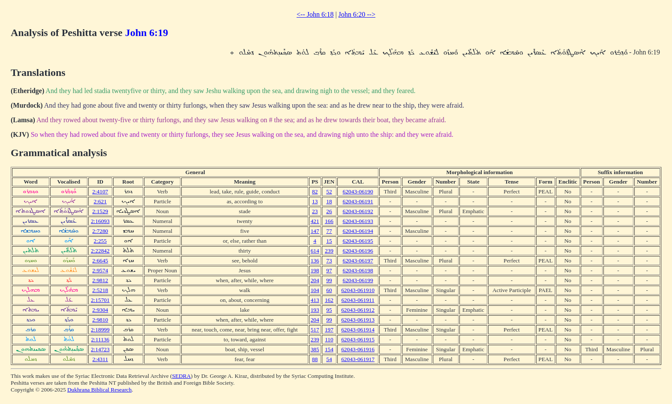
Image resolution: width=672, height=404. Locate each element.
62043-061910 (358, 290)
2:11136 (100, 339)
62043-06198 (357, 270)
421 (315, 221)
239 (329, 250)
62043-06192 (357, 211)
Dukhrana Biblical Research (99, 389)
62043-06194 (357, 231)
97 (329, 270)
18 (329, 201)
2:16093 (100, 221)
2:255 (100, 241)
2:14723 (100, 349)
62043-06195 (357, 241)
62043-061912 (358, 310)
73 (329, 260)
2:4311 (100, 359)
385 (315, 349)
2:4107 (100, 191)
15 (329, 241)
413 (315, 300)
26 (329, 211)
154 (329, 349)
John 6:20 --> (357, 14)
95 (329, 310)
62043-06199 (357, 280)
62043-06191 (357, 201)
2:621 (100, 201)
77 (329, 231)
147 (315, 231)
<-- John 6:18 (315, 14)
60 (329, 290)
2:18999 (100, 329)
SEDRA (181, 376)
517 (315, 329)
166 (329, 221)
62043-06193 (357, 221)
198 (315, 270)
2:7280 (100, 231)
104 (315, 290)
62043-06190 (357, 191)
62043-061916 (358, 349)
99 (329, 280)
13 (315, 201)
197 (329, 329)
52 (329, 191)
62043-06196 (357, 250)
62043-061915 (358, 339)
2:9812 (100, 280)
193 (315, 310)
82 (315, 191)
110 (329, 339)
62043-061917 (358, 359)
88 (315, 359)
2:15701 (100, 300)
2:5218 (100, 290)
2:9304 (100, 310)
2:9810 (100, 320)
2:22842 (100, 250)
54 (329, 359)
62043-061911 (357, 300)
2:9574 (100, 270)
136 (315, 260)
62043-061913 (358, 320)
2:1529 (100, 211)
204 (315, 280)
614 (315, 250)
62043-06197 (357, 260)
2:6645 (100, 260)
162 (329, 300)
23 (315, 211)
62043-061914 (358, 329)
